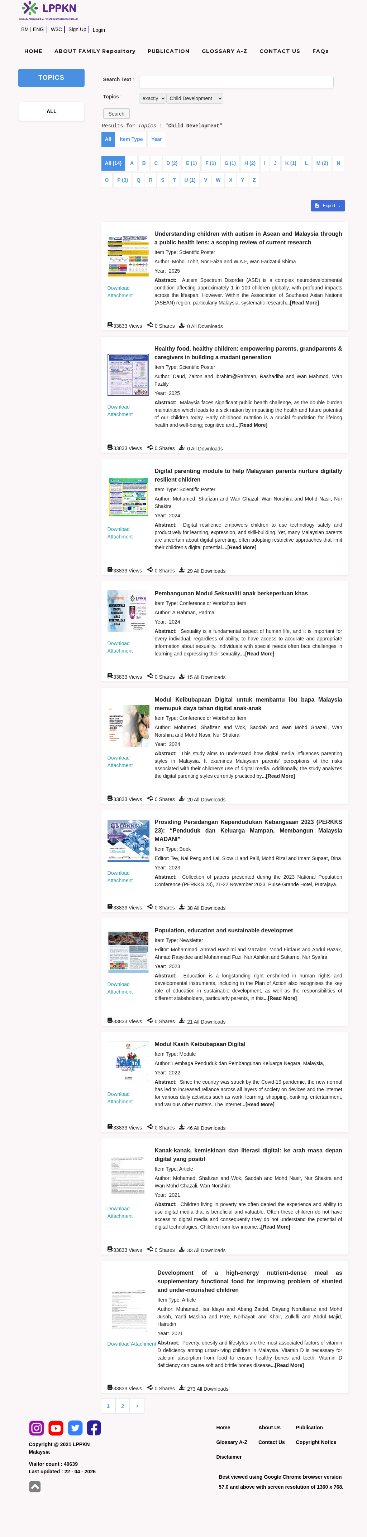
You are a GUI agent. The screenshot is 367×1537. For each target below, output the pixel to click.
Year (156, 139)
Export (325, 205)
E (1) (191, 163)
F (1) (210, 163)
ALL (52, 111)
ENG (38, 29)
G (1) (230, 163)
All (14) (113, 163)
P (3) (122, 180)
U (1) (190, 180)
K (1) (290, 163)
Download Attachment (132, 1344)
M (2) (322, 163)
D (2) (171, 163)
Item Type (131, 139)
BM (25, 29)
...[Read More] (302, 303)
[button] (116, 113)
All (108, 139)
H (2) (250, 163)
